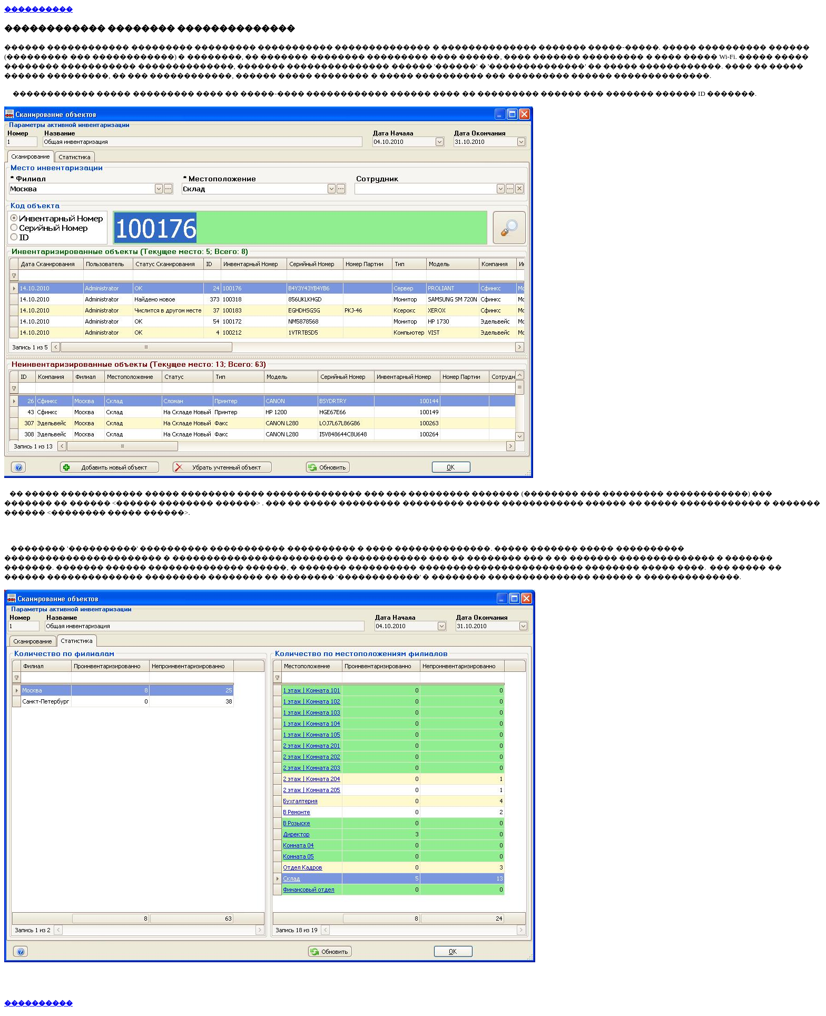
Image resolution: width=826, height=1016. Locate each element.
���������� (38, 9)
